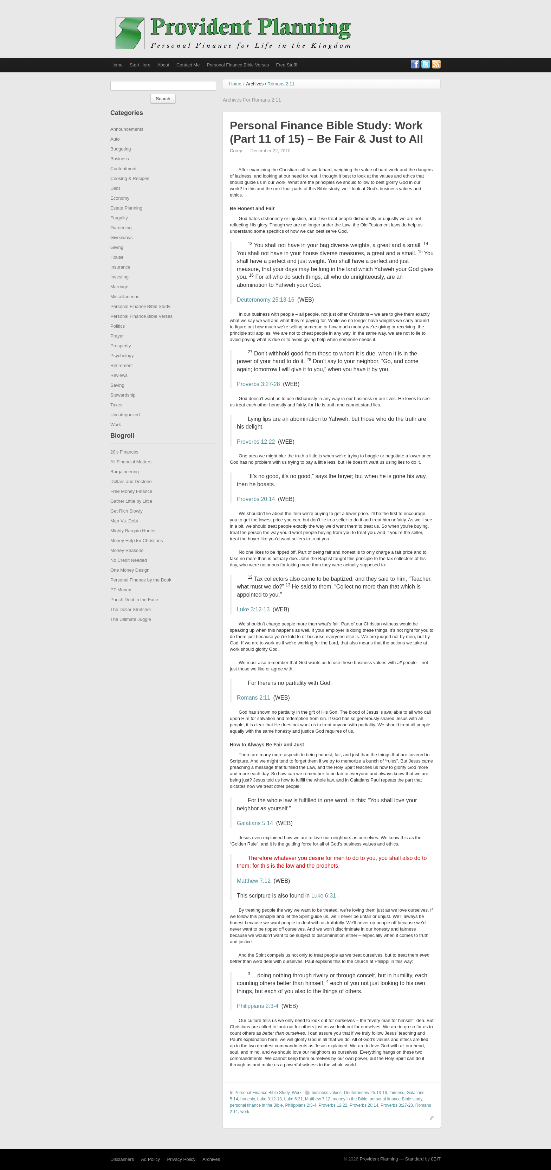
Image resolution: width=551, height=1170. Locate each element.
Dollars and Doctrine (131, 493)
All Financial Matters (130, 474)
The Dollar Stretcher (130, 621)
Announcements (126, 141)
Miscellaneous (124, 308)
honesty (247, 1111)
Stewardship (123, 407)
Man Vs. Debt (124, 533)
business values (327, 1104)
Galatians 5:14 (255, 835)
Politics (117, 338)
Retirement (121, 377)
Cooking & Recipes (129, 190)
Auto (115, 151)
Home (116, 65)
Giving (116, 259)
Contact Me (188, 65)
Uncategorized (125, 427)
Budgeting (120, 161)
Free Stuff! (286, 65)
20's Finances (124, 464)
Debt (115, 200)
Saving (117, 397)
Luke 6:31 (323, 908)
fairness (396, 1104)
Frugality (119, 230)
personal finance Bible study (396, 1111)
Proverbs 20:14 (256, 511)
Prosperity (120, 358)
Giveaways (121, 249)
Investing (119, 289)
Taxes (116, 417)
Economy (119, 210)
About (163, 65)
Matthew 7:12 (254, 893)
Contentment (123, 181)
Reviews (119, 387)
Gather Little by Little (131, 513)
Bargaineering (124, 484)
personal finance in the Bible (256, 1117)
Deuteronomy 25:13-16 (265, 312)
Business (119, 171)
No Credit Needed (128, 572)
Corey (236, 163)
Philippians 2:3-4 (257, 1018)
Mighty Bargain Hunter (133, 543)
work (244, 1123)
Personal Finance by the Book (140, 592)
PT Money (120, 602)
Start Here (140, 65)
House (117, 269)
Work (115, 436)
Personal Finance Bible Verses (238, 65)
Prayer (117, 348)
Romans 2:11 (253, 710)
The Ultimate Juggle (130, 631)
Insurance (120, 279)
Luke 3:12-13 (253, 622)
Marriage (119, 299)
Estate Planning (126, 220)
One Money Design (129, 582)
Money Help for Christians (136, 552)
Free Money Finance (131, 503)
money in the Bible (350, 1111)
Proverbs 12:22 (256, 454)
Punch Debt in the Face (134, 612)
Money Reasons (126, 562)
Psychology (122, 368)
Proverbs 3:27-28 (258, 396)
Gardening (121, 240)
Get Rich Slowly (126, 523)
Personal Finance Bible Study (140, 318)
